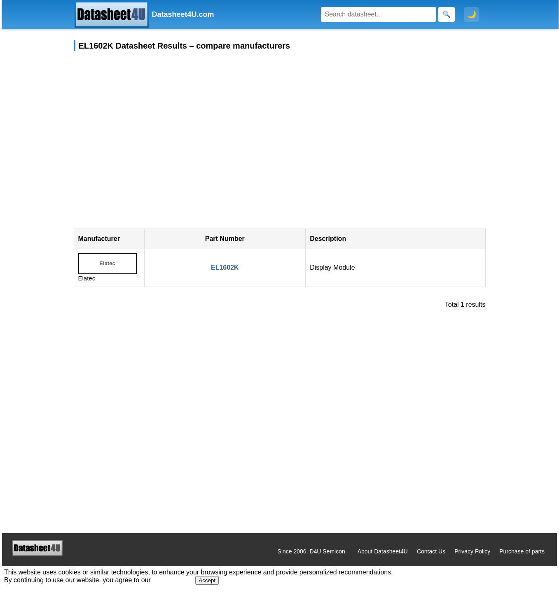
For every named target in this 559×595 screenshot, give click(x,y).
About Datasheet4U (383, 551)
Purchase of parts (522, 551)
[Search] (378, 14)
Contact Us (431, 551)
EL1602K (225, 267)
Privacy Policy (472, 551)
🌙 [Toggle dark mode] (471, 14)
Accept (207, 580)
